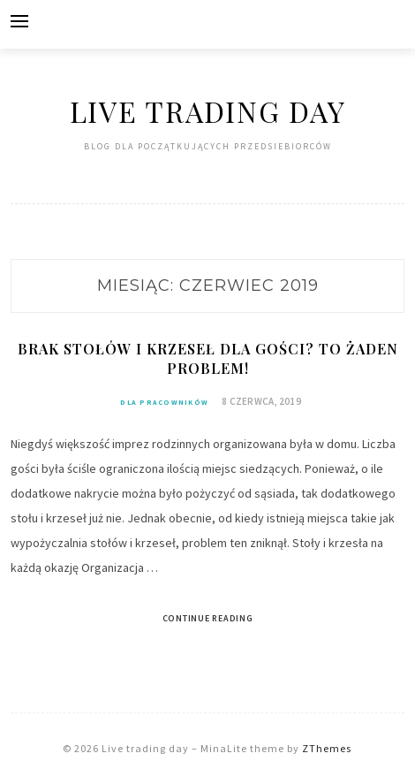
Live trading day (208, 111)
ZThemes (326, 748)
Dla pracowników (164, 402)
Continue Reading (207, 618)
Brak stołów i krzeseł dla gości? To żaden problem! (208, 358)
